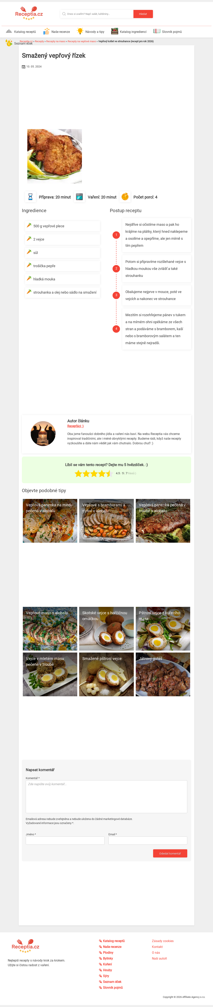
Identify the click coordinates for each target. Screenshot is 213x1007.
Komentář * (33, 778)
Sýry (106, 976)
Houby (107, 970)
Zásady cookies (163, 941)
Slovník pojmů (167, 31)
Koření (107, 964)
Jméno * (31, 834)
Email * (112, 834)
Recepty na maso (55, 41)
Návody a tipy (90, 31)
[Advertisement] (106, 99)
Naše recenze (56, 31)
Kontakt (157, 947)
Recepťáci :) (75, 426)
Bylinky (108, 958)
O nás (156, 953)
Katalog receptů (20, 31)
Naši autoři (159, 958)
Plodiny (108, 953)
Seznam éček (19, 42)
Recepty (39, 41)
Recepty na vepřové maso (82, 41)
